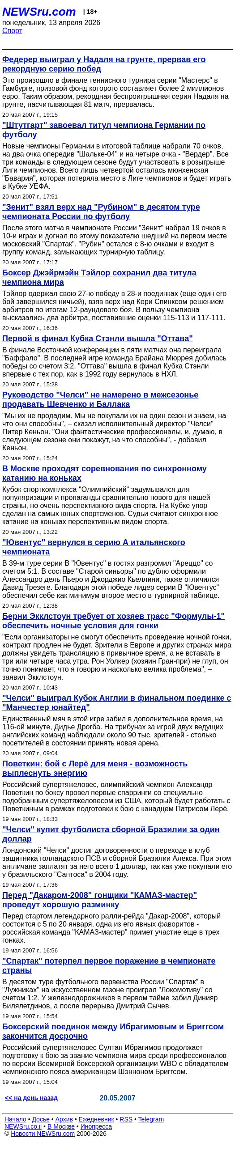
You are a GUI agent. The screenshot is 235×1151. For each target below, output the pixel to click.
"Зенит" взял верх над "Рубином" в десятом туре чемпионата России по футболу (101, 212)
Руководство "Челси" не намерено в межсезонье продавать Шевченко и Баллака (100, 399)
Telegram (151, 1119)
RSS (126, 1119)
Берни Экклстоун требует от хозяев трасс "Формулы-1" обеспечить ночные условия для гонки (113, 621)
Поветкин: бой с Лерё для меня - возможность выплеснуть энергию (95, 768)
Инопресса (96, 1126)
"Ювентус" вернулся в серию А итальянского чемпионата (93, 547)
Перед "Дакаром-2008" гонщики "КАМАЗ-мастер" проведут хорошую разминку (99, 900)
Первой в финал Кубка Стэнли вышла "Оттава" (97, 338)
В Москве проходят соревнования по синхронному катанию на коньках (104, 473)
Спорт (12, 30)
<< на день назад (31, 1097)
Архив (64, 1119)
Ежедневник (96, 1119)
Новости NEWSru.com (43, 1133)
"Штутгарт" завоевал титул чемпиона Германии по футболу (103, 130)
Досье (41, 1119)
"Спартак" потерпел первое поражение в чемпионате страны (108, 965)
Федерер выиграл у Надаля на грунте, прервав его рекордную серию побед (104, 64)
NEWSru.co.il (23, 1126)
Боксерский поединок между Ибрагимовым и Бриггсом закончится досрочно (113, 1031)
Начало (15, 1119)
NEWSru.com (39, 11)
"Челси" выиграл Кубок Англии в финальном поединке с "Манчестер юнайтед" (116, 703)
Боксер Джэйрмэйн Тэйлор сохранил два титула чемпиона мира (99, 277)
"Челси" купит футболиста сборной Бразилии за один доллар (111, 834)
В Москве (61, 1126)
